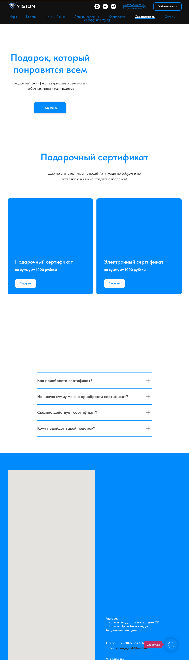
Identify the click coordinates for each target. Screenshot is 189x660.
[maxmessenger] (97, 6)
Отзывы (170, 17)
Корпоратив (117, 17)
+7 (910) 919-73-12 (96, 20)
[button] (167, 6)
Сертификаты (145, 17)
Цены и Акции (55, 17)
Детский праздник (87, 17)
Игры (13, 17)
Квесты (31, 17)
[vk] (105, 6)
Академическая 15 (134, 8)
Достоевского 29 (134, 4)
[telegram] (113, 6)
